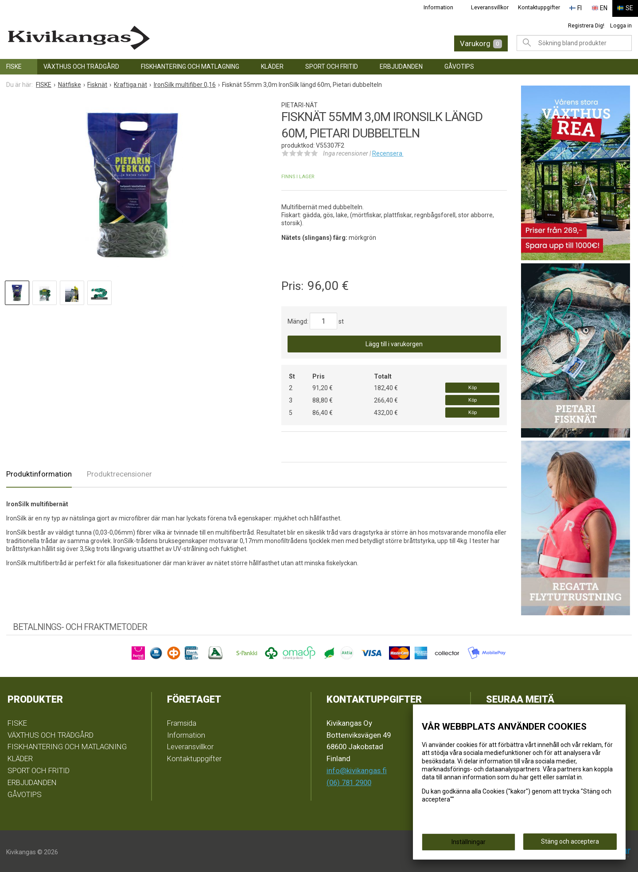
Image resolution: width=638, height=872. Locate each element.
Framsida (181, 721)
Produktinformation (39, 472)
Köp (472, 386)
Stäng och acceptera (570, 841)
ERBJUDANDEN (401, 64)
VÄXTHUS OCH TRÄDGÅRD (81, 64)
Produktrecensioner (119, 472)
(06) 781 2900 (349, 780)
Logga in (621, 23)
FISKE (14, 64)
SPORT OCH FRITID (331, 64)
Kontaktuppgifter (543, 7)
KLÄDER (272, 64)
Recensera (388, 151)
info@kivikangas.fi (357, 768)
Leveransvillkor (495, 7)
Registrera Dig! (586, 23)
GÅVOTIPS (459, 64)
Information (443, 7)
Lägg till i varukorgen (394, 342)
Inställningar (468, 841)
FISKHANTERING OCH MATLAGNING (190, 64)
